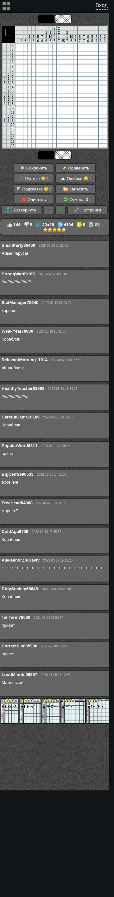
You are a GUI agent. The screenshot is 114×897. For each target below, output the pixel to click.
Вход (102, 5)
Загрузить (76, 188)
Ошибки (75, 178)
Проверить (75, 167)
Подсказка (33, 188)
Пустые (33, 178)
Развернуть (21, 209)
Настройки (87, 209)
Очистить (33, 199)
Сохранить (33, 167)
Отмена (75, 199)
